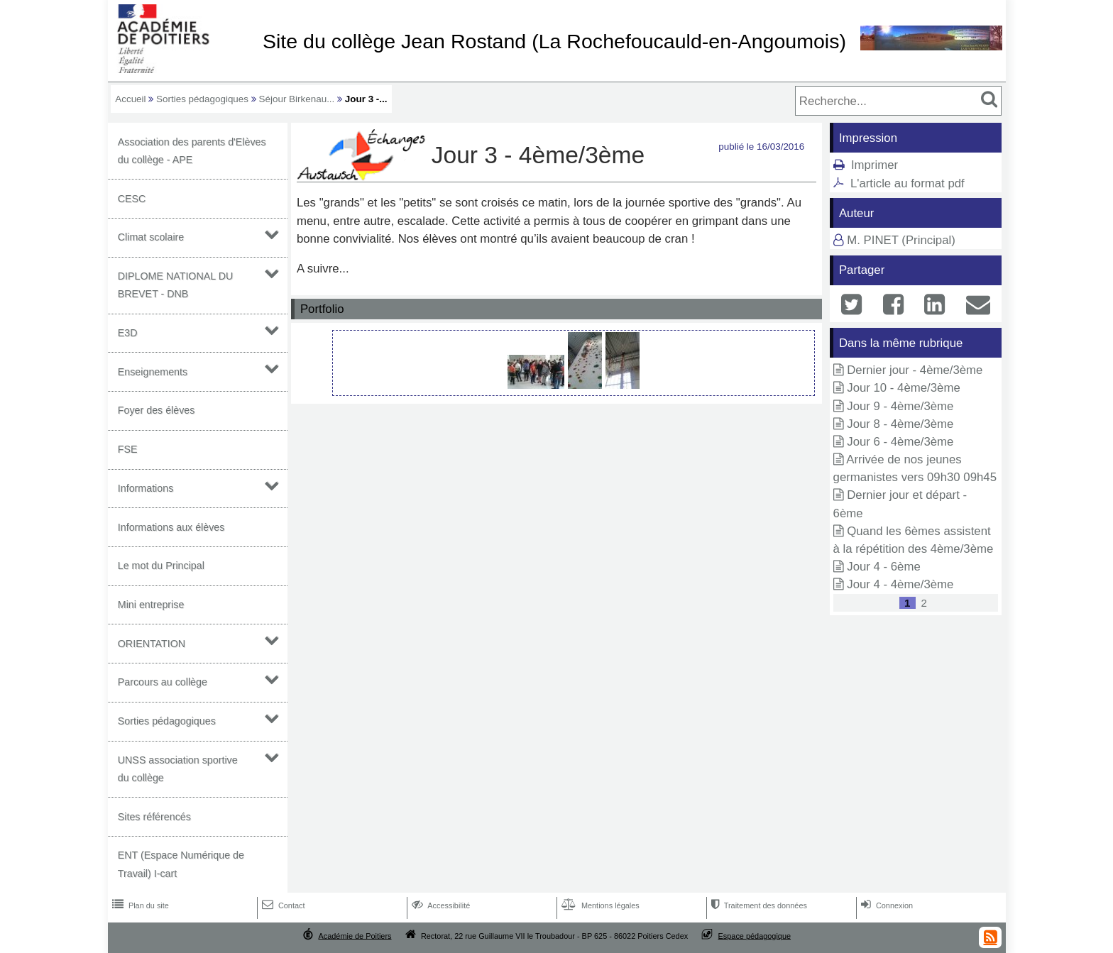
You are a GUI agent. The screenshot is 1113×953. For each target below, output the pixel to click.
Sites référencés (154, 816)
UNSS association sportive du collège (178, 768)
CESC (132, 198)
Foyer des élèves (156, 410)
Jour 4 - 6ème (884, 566)
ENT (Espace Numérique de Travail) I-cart (181, 863)
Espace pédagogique (754, 935)
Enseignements (152, 372)
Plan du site (139, 905)
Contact (282, 905)
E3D (128, 332)
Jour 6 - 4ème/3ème (900, 441)
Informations (146, 488)
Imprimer (874, 165)
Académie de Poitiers (354, 935)
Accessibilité (440, 905)
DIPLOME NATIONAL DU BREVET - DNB (176, 284)
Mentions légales (599, 905)
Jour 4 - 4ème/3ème (900, 584)
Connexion (885, 905)
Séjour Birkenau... (297, 99)
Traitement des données (757, 905)
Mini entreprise (151, 604)
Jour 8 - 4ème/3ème (900, 424)
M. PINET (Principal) (901, 240)
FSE (128, 449)
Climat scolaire (151, 237)
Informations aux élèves (171, 527)
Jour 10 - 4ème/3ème (903, 388)
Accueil (130, 99)
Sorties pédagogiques (202, 99)
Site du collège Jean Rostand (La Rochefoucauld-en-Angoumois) (554, 41)
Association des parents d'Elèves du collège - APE (192, 150)
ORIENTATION (151, 643)
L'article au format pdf (907, 183)
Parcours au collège (162, 682)
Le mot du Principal (161, 565)
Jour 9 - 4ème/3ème (900, 406)
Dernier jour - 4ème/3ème (914, 370)
